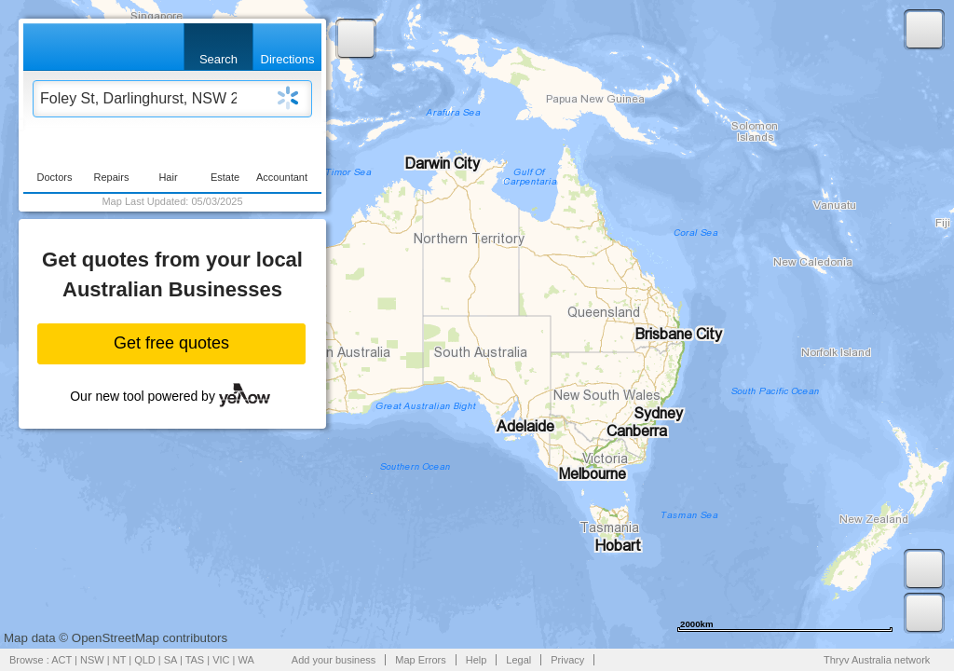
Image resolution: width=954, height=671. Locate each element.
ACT (61, 659)
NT (119, 659)
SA (170, 659)
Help (476, 659)
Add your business (334, 659)
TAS (195, 659)
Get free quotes (171, 343)
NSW (92, 659)
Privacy (567, 659)
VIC (220, 659)
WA (246, 659)
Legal (518, 659)
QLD (145, 659)
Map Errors (420, 659)
